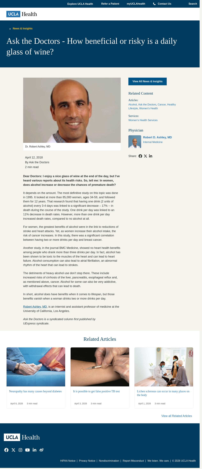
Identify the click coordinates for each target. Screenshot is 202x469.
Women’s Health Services (143, 120)
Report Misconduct (133, 460)
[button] (80, 4)
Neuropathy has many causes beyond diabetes (35, 391)
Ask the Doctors (147, 104)
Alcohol (132, 104)
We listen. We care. (159, 460)
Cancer (162, 104)
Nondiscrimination (109, 460)
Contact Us (164, 3)
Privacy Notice (87, 460)
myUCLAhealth (136, 3)
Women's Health (148, 108)
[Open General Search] (192, 4)
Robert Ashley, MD (35, 306)
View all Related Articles (176, 416)
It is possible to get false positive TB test (96, 391)
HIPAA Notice (67, 460)
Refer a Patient (110, 3)
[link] (152, 141)
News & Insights (23, 28)
